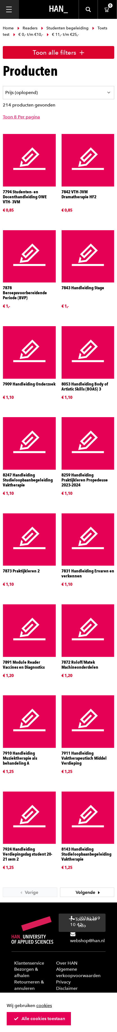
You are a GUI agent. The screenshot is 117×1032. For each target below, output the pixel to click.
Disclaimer (67, 988)
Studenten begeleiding (65, 28)
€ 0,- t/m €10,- (28, 34)
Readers (27, 28)
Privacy (63, 982)
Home (9, 28)
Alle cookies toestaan (39, 1018)
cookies (44, 1005)
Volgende (88, 892)
